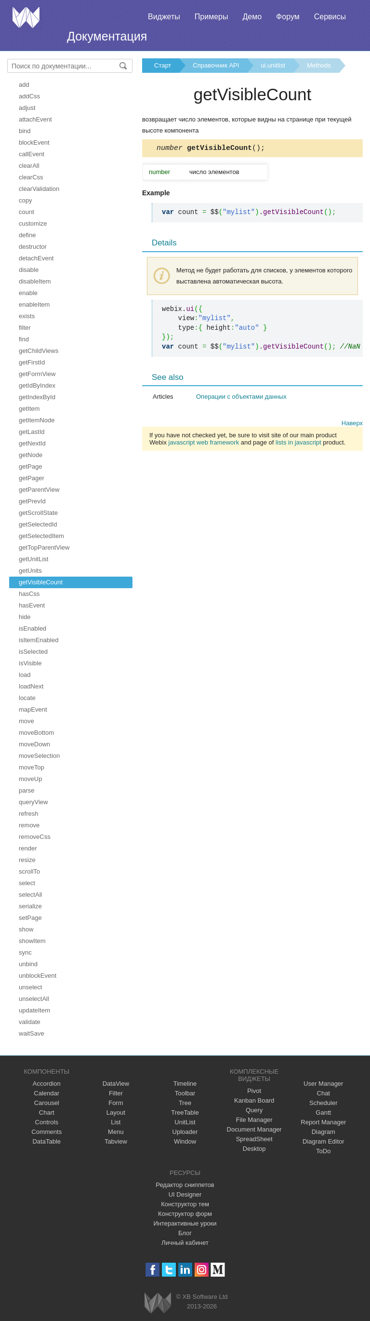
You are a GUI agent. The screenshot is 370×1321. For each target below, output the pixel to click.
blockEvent (34, 142)
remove (29, 825)
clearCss (31, 177)
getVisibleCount (41, 582)
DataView (116, 1083)
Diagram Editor (323, 1141)
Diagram (323, 1131)
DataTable (46, 1141)
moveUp (30, 778)
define (27, 235)
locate (27, 697)
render (28, 848)
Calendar (46, 1093)
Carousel (46, 1102)
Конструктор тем (185, 1204)
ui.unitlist (273, 65)
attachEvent (35, 119)
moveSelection (39, 755)
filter (25, 327)
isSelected (33, 651)
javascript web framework (204, 443)
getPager (31, 478)
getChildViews (38, 350)
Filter (116, 1093)
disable (29, 269)
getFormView (37, 373)
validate (29, 1021)
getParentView (39, 489)
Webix (158, 1303)
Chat (323, 1093)
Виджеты (164, 17)
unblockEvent (37, 975)
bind (25, 131)
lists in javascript (298, 443)
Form (115, 1102)
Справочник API (216, 65)
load (25, 674)
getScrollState (38, 512)
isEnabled (32, 628)
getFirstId (32, 362)
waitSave (31, 1033)
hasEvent (32, 605)
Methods (319, 65)
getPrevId (32, 501)
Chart (46, 1112)
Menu (116, 1131)
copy (25, 200)
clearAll (29, 165)
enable (28, 293)
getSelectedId (38, 524)
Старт (162, 65)
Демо (252, 17)
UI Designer (185, 1194)
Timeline (185, 1083)
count (26, 212)
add (24, 84)
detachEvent (36, 258)
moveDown (34, 744)
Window (185, 1141)
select (27, 883)
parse (27, 790)
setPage (30, 917)
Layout (115, 1112)
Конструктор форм (185, 1213)
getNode (30, 454)
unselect (30, 987)
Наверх (352, 424)
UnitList (184, 1122)
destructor (33, 246)
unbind (28, 964)
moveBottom (36, 732)
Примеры (211, 17)
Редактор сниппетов (185, 1184)
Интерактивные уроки (184, 1223)
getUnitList (33, 559)
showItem (32, 940)
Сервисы (330, 17)
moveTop (31, 767)
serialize (30, 906)
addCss (29, 96)
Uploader (185, 1131)
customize (33, 223)
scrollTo (29, 871)
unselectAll (34, 998)
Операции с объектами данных (241, 398)
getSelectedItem (41, 535)
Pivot (254, 1090)
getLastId (32, 431)
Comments (46, 1131)
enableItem (34, 304)
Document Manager (254, 1129)
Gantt (323, 1112)
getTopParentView (44, 547)
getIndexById (37, 397)
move (26, 721)
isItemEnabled (38, 640)
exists (27, 316)
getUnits (30, 570)
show (26, 929)
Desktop (254, 1148)
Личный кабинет (185, 1242)
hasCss (29, 593)
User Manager (323, 1083)
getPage (30, 466)
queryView (33, 802)
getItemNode (36, 420)
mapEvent (33, 709)
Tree (185, 1102)
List (115, 1122)
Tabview (116, 1141)
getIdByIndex (37, 385)
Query (254, 1110)
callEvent (31, 154)
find (24, 339)
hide (25, 616)
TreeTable (184, 1112)
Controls (46, 1122)
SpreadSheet (254, 1139)
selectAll (30, 894)
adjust (27, 107)
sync (25, 952)
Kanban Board (254, 1100)
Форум (288, 17)
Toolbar (185, 1093)
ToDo (323, 1151)
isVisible (30, 663)
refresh (28, 813)
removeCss (35, 836)
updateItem (34, 1010)
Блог (185, 1233)
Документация (107, 36)
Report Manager (323, 1122)
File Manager (254, 1119)
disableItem (35, 281)
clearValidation (39, 188)
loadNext (31, 686)
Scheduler (323, 1102)
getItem (29, 408)
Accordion (47, 1083)
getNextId (32, 443)
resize (27, 859)
